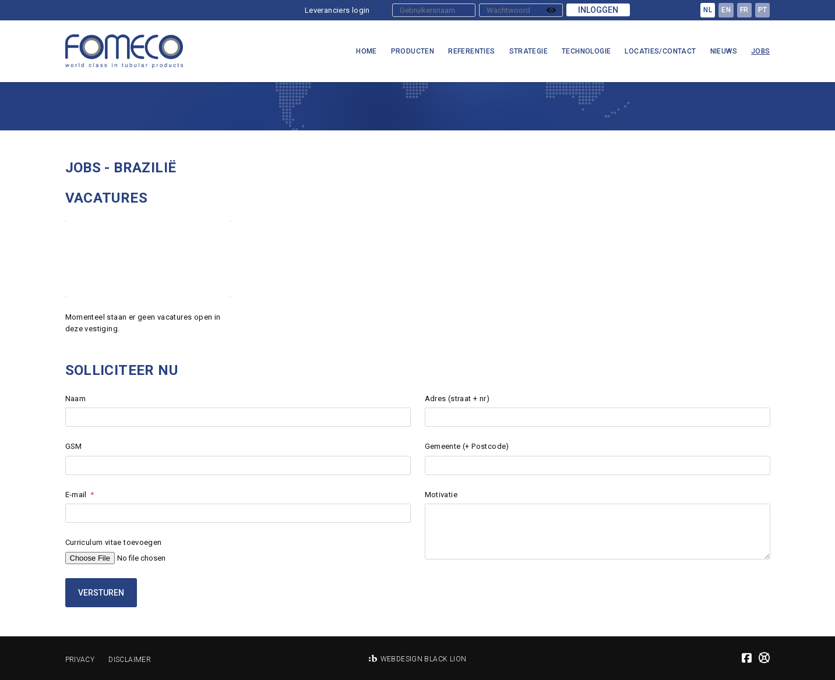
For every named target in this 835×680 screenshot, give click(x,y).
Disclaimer (129, 660)
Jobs (760, 51)
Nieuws (723, 51)
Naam (75, 398)
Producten (413, 51)
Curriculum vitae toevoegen (113, 542)
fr (744, 10)
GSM (73, 446)
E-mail (76, 494)
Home (366, 51)
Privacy (80, 660)
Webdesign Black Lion (423, 659)
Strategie (528, 51)
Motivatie (441, 494)
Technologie (586, 51)
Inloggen (598, 10)
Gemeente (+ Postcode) (467, 446)
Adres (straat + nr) (457, 398)
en (726, 10)
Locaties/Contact (660, 51)
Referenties (471, 51)
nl (707, 10)
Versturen (101, 592)
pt (762, 10)
